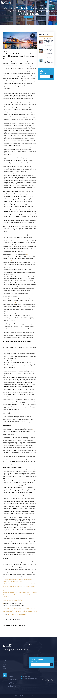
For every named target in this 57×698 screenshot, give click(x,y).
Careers (4, 664)
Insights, (12, 625)
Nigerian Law (22, 625)
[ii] (11, 96)
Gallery (4, 668)
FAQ (4, 666)
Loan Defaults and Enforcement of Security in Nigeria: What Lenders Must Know (48, 52)
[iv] (11, 260)
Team (30, 653)
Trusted (5, 51)
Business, (8, 625)
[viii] (12, 413)
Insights (4, 660)
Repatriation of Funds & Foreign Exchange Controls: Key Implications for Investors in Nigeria (48, 43)
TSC (4, 662)
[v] (15, 302)
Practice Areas (32, 651)
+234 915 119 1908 (26, 676)
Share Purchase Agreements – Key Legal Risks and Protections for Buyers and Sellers (48, 61)
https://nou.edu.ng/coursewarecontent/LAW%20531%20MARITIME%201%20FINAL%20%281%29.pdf (25, 592)
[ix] (32, 429)
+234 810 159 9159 (52, 2)
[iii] (3, 586)
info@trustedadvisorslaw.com (30, 678)
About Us (31, 649)
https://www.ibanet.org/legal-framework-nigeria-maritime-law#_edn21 (19, 583)
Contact (31, 655)
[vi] (15, 350)
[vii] (25, 402)
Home (26, 16)
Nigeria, (17, 625)
